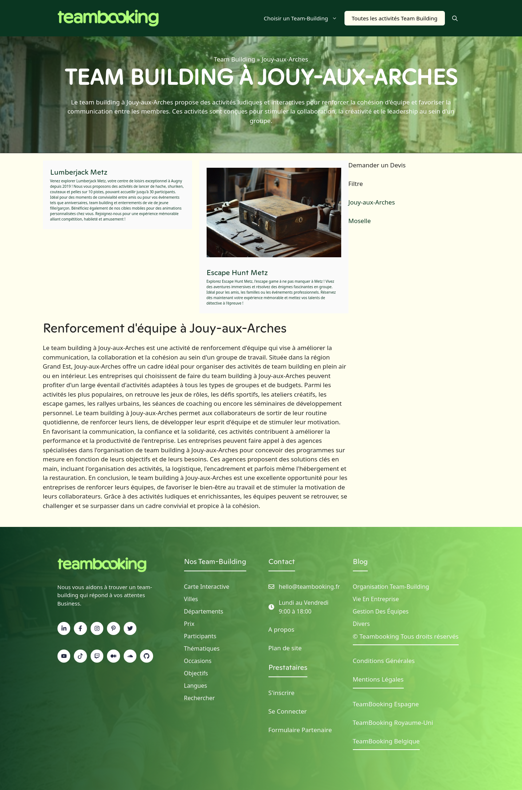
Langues (195, 686)
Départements (203, 611)
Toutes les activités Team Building (395, 18)
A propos (281, 629)
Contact (281, 561)
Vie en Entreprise (376, 599)
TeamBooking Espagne (386, 704)
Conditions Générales (384, 660)
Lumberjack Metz (78, 172)
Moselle (359, 221)
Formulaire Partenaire (300, 730)
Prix (189, 624)
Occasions (198, 661)
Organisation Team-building (391, 587)
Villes (191, 599)
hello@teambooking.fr (309, 587)
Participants (200, 636)
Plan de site (285, 648)
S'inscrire (281, 692)
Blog (360, 561)
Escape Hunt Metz (237, 272)
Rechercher (199, 698)
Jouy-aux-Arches (371, 202)
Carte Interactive (207, 587)
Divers (361, 624)
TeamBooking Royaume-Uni (393, 722)
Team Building (234, 59)
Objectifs (196, 673)
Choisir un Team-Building (304, 18)
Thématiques (202, 648)
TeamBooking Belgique (386, 741)
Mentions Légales (378, 679)
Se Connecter (287, 711)
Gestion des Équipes (381, 611)
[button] (455, 18)
